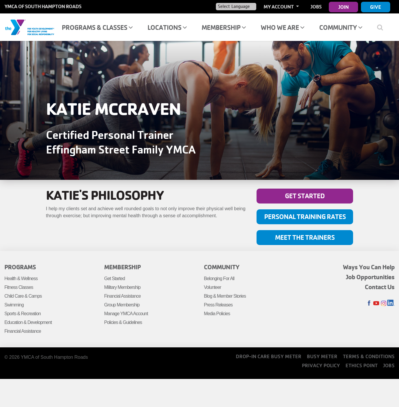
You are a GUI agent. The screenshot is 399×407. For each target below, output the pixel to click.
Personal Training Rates (305, 216)
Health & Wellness (20, 278)
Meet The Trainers (305, 237)
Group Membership (122, 304)
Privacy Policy (321, 365)
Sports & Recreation (22, 313)
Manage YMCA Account (126, 313)
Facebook (369, 303)
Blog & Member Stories (225, 296)
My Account (279, 6)
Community (340, 27)
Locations (167, 27)
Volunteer (212, 287)
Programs (20, 267)
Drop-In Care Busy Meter (268, 356)
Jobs (316, 6)
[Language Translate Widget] (236, 6)
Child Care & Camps (23, 296)
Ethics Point (361, 365)
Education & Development (28, 322)
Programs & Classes (97, 27)
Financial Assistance (22, 331)
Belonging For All (219, 278)
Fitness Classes (18, 287)
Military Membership (122, 287)
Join (343, 7)
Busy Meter (322, 356)
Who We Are (282, 27)
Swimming (14, 304)
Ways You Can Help (369, 267)
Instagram (383, 303)
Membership (224, 27)
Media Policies (217, 313)
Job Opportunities (370, 277)
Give (375, 7)
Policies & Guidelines (123, 322)
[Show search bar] (382, 27)
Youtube (376, 303)
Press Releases (218, 304)
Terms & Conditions (369, 356)
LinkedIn (391, 303)
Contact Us (380, 287)
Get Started (305, 196)
